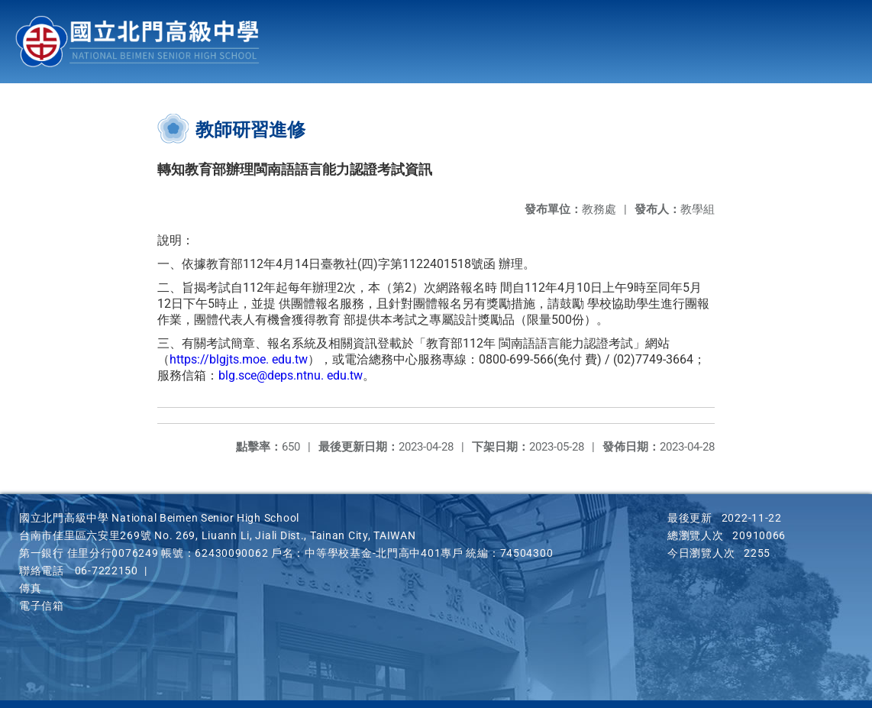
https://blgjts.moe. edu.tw (239, 359)
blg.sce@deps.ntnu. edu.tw (290, 375)
